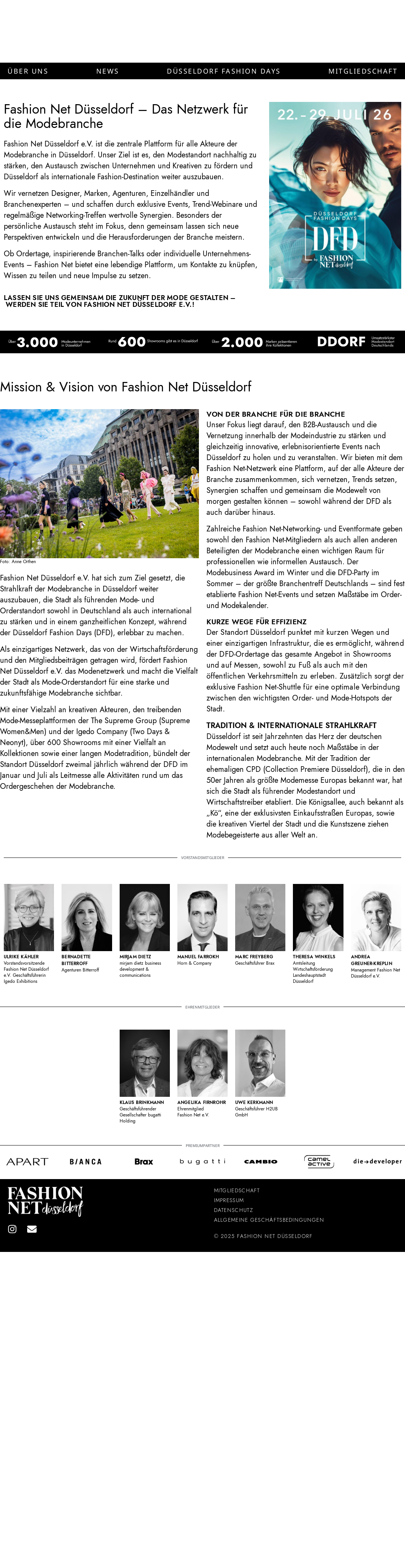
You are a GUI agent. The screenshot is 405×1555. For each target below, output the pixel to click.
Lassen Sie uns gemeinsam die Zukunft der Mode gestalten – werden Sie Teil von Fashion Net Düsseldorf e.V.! (120, 301)
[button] (28, 71)
